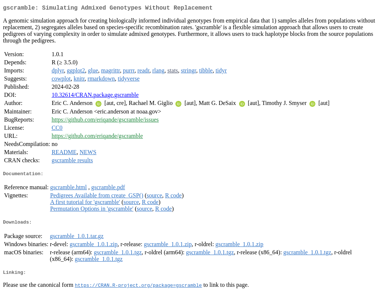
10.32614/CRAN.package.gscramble (94, 96)
